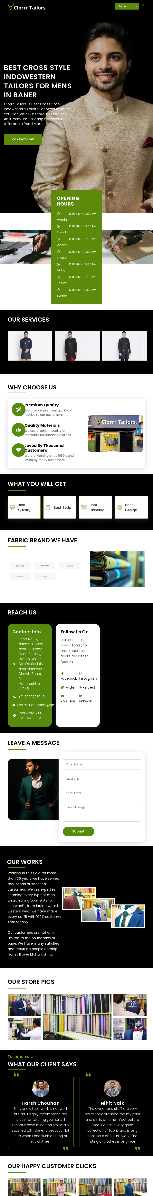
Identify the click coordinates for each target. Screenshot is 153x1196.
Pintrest (87, 687)
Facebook (69, 676)
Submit (78, 831)
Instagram (88, 676)
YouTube (68, 699)
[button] (23, 139)
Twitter (68, 687)
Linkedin (85, 699)
